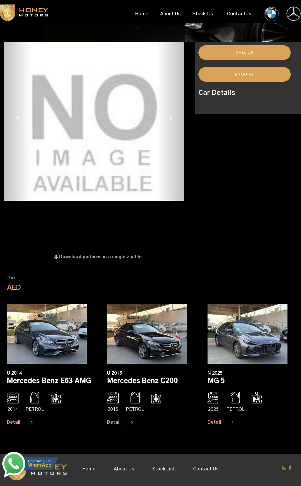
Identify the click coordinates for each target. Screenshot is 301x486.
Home (141, 13)
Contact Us (206, 469)
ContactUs (239, 13)
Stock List (204, 13)
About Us (170, 13)
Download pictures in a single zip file (97, 257)
